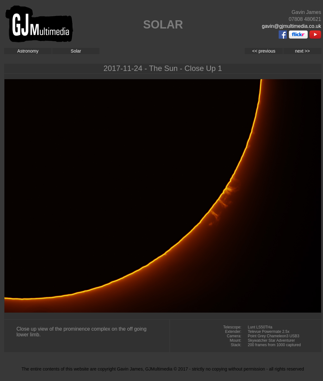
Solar (76, 51)
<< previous (263, 51)
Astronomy (28, 51)
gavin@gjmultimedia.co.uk (291, 26)
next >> (302, 51)
